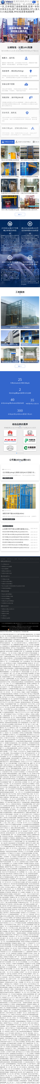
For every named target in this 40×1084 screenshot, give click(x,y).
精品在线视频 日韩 (14, 787)
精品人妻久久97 (20, 997)
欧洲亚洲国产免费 (17, 705)
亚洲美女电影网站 (8, 668)
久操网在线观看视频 (9, 656)
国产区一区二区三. (20, 877)
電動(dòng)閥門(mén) (23, 559)
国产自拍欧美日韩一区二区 (32, 753)
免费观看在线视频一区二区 (20, 644)
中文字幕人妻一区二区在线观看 (19, 826)
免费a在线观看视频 (32, 895)
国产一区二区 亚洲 (15, 673)
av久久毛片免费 (31, 992)
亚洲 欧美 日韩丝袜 (7, 836)
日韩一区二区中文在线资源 (12, 970)
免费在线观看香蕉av (19, 812)
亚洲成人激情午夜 (23, 716)
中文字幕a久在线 (13, 928)
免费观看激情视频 (31, 877)
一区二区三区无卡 (34, 902)
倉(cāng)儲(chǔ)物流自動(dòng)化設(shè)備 (13, 586)
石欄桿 (15, 559)
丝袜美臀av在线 (21, 856)
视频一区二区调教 (28, 1057)
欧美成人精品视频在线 (6, 770)
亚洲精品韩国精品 (31, 687)
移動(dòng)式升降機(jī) (8, 600)
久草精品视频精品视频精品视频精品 (23, 658)
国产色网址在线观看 (29, 904)
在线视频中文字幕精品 (8, 838)
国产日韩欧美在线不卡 (7, 755)
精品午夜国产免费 (24, 928)
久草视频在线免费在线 (6, 694)
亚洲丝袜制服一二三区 (22, 641)
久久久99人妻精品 (33, 962)
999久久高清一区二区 (30, 795)
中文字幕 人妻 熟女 (21, 656)
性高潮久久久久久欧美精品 (28, 912)
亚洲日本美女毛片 (21, 860)
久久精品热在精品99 (29, 1062)
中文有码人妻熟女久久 (11, 887)
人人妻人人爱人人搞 (33, 872)
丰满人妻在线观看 (32, 807)
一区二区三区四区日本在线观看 (13, 789)
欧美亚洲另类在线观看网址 (16, 1055)
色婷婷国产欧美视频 (19, 699)
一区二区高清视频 (33, 1016)
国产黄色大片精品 (33, 765)
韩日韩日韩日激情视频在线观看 (19, 884)
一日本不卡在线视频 (22, 967)
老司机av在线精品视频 (26, 733)
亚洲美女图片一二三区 (32, 648)
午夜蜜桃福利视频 (13, 688)
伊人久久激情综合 (10, 727)
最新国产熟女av (9, 867)
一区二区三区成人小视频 (14, 653)
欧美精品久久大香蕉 (9, 1004)
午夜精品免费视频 (22, 663)
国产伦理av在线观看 (31, 882)
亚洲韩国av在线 (24, 862)
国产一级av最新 (12, 996)
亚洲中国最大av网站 (22, 1026)
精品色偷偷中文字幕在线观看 (17, 843)
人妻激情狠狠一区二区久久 (9, 716)
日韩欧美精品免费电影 (17, 682)
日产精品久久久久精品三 (14, 853)
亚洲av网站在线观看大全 (18, 1035)
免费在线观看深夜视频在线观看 (17, 960)
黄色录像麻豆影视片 (16, 768)
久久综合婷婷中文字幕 (10, 924)
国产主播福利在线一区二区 (7, 717)
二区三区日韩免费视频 (32, 828)
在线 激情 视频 (13, 763)
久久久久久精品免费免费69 (22, 999)
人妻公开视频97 (8, 744)
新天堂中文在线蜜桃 (7, 724)
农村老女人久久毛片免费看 (25, 851)
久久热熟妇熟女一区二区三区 (10, 729)
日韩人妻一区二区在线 (27, 1065)
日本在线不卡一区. (5, 687)
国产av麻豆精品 (9, 790)
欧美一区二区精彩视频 (26, 651)
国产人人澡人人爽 (33, 724)
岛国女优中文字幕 (30, 755)
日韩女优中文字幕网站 (28, 783)
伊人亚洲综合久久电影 (10, 663)
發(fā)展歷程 (5, 568)
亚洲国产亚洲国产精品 (33, 751)
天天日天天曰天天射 (31, 760)
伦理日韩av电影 (17, 904)
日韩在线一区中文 (34, 914)
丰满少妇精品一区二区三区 (25, 739)
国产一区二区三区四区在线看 (31, 756)
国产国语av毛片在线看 (8, 1021)
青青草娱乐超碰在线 (28, 789)
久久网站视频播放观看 (11, 748)
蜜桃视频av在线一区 (25, 940)
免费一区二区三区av (11, 848)
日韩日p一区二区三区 (11, 948)
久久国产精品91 (23, 797)
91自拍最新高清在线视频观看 (30, 824)
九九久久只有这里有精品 (9, 719)
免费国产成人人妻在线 (20, 744)
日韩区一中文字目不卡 (19, 751)
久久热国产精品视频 (31, 1075)
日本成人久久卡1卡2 (26, 761)
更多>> (20, 366)
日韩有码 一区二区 (5, 829)
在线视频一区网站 (28, 700)
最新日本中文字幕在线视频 (24, 901)
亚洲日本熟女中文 (7, 875)
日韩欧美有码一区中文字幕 (27, 704)
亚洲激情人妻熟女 (17, 943)
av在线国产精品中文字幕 (28, 785)
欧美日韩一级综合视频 (10, 901)
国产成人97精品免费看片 (18, 648)
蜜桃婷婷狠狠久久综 (21, 765)
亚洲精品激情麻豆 (10, 1070)
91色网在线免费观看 (21, 1028)
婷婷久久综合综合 (23, 996)
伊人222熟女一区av (32, 685)
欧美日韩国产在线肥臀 (12, 651)
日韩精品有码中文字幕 (11, 982)
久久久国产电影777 (15, 671)
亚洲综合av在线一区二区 (20, 873)
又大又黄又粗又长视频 (18, 882)
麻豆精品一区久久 (33, 1033)
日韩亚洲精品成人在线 (25, 819)
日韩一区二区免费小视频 (22, 727)
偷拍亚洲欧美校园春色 (27, 958)
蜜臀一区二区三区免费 (24, 887)
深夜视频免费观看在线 (13, 1079)
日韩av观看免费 (21, 719)
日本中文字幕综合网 (23, 948)
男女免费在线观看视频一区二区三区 (22, 945)
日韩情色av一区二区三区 (15, 936)
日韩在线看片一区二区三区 (17, 760)
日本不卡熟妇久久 (5, 828)
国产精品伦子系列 (12, 870)
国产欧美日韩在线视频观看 (25, 833)
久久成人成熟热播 (33, 806)
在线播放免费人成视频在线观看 (30, 802)
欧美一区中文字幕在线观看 (20, 899)
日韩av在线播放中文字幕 (17, 753)
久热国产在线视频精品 (32, 692)
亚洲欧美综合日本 (23, 902)
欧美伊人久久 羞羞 (28, 829)
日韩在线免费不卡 (12, 739)
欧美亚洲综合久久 (5, 826)
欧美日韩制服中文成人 (22, 707)
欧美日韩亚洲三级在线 (24, 909)
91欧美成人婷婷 (21, 1063)
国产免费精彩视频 (8, 695)
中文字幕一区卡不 (22, 823)
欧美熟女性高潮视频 (9, 806)
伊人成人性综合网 (10, 707)
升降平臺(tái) (10, 559)
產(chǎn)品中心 (5, 576)
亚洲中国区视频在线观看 (30, 906)
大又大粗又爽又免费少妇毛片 (20, 655)
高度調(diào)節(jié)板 (7, 603)
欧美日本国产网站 (33, 1074)
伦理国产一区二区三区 (23, 821)
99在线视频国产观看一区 (12, 704)
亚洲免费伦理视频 (17, 845)
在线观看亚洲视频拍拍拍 (24, 736)
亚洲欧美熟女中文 (23, 870)
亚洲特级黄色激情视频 (11, 722)
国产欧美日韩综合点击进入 (14, 906)
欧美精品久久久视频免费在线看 (11, 646)
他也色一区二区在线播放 (11, 733)
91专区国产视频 (25, 1079)
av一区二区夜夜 (19, 790)
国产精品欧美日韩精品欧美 (29, 775)
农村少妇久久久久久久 (23, 746)
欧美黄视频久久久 (7, 863)
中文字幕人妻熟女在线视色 (19, 946)
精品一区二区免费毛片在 (18, 690)
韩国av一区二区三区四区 (11, 1011)
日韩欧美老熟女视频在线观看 (24, 741)
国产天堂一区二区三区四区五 (19, 1067)
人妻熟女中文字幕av (14, 785)
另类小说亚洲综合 (23, 743)
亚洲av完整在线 (8, 658)
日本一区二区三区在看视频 (21, 938)
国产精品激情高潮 (20, 711)
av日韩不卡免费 (10, 1052)
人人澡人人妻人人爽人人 (9, 823)
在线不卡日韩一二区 (14, 979)
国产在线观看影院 (23, 722)
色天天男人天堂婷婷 (14, 702)
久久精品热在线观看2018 (14, 926)
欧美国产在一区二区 (27, 1024)
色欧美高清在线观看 (11, 851)
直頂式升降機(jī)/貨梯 (7, 596)
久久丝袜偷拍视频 (11, 967)
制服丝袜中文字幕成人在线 (24, 817)
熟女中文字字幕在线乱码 (9, 872)
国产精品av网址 (30, 1041)
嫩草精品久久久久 (17, 865)
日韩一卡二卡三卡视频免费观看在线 (16, 683)
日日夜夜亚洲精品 (18, 1001)
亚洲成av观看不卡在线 (24, 816)
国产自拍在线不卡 (29, 911)
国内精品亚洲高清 (26, 702)
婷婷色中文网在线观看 (16, 1057)
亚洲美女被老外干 (11, 736)
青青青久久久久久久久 (8, 997)
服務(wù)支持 (5, 606)
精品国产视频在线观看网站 (10, 773)
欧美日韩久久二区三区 (21, 1033)
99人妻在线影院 (20, 778)
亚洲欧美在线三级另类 (16, 1072)
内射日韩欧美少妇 (33, 879)
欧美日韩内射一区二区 (21, 724)
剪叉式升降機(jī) (6, 598)
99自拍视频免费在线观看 (13, 941)
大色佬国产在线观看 (12, 1080)
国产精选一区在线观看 (21, 1074)
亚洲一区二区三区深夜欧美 (30, 768)
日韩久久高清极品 (11, 1026)
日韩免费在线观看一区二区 (27, 670)
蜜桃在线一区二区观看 (18, 892)
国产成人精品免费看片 (27, 979)
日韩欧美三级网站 (32, 1004)
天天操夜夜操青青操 (7, 712)
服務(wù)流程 (5, 611)
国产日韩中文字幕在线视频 (29, 653)
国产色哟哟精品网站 (31, 875)
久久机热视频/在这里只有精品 (8, 880)
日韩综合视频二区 (20, 841)
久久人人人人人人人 (10, 850)
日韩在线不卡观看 (32, 860)
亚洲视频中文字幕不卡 (9, 734)
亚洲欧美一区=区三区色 (20, 694)
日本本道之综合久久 (8, 841)
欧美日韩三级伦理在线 (6, 873)
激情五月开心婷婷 (31, 843)
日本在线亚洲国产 (15, 680)
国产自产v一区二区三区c (16, 911)
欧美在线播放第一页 (31, 699)
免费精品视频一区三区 (12, 678)
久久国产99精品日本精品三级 (12, 721)
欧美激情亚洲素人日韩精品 (14, 1043)
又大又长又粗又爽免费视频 (30, 936)
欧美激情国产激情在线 (27, 646)
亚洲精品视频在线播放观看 (22, 668)
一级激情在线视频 (5, 758)
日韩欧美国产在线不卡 (6, 1041)
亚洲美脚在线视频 (15, 839)
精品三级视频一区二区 (25, 773)
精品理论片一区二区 (5, 1018)
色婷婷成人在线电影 (16, 953)
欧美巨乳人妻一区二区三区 (15, 665)
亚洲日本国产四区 (26, 855)
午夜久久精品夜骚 (28, 705)
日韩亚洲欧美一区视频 (20, 836)
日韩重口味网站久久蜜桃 (19, 1009)
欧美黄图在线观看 (17, 756)
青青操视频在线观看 (16, 1062)
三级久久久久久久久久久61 (22, 712)
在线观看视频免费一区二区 (7, 807)
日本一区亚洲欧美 (25, 661)
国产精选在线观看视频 (26, 931)
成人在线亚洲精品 (31, 841)
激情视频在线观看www (21, 695)
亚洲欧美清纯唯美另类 (24, 868)
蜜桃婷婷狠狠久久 (7, 677)
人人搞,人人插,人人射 (19, 1075)
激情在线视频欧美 (15, 761)
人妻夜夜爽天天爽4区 (32, 951)
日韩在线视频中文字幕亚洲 (28, 977)
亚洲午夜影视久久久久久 (7, 923)
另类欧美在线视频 (27, 853)
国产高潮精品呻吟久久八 (18, 687)
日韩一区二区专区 (5, 692)
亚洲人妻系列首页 (31, 838)
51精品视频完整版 (27, 804)
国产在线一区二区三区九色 (30, 750)
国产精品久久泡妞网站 (27, 929)
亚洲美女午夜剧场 (8, 957)
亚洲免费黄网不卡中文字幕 (13, 1024)
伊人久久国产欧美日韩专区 (16, 660)
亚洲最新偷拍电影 (21, 1004)
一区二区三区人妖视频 (11, 816)
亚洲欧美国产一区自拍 (10, 746)
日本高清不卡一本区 (9, 885)
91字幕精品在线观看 (20, 923)
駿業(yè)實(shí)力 (6, 561)
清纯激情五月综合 (27, 731)
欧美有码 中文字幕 (33, 780)
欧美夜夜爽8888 (29, 682)
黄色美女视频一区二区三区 (29, 671)
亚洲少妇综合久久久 (9, 765)
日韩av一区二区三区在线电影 (12, 1069)
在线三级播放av (29, 985)
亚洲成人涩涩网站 (30, 790)
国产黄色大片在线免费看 (16, 777)
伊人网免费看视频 (20, 889)
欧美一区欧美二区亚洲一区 (17, 991)
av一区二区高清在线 (29, 665)
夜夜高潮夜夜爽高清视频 (20, 780)
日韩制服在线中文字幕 (18, 666)
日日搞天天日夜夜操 (18, 772)
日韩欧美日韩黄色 (16, 804)
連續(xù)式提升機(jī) (7, 583)
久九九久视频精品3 (9, 711)
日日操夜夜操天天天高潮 (11, 1050)
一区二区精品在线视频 (13, 855)
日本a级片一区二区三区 (6, 938)
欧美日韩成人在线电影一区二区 (22, 770)
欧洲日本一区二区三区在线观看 (11, 929)
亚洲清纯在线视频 (15, 912)
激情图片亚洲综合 (29, 863)
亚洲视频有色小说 (24, 1050)
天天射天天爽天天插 (30, 660)
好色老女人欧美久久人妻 (11, 1031)
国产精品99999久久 (10, 821)
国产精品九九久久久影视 (23, 1052)
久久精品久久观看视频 (11, 1030)
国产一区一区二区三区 (32, 921)
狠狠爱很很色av (20, 838)
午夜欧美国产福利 (10, 933)
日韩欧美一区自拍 (33, 880)
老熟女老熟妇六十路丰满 (25, 848)
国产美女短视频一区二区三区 (12, 968)
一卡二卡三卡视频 (24, 1019)
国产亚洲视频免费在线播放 (20, 677)
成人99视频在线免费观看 (10, 1007)
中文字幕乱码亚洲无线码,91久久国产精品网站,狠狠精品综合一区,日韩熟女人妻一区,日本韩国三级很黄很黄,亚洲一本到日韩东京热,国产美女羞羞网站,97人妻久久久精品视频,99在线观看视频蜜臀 (20, 636)
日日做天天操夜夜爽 (11, 868)
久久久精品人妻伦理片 (32, 690)
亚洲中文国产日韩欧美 (31, 989)
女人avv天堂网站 (25, 721)
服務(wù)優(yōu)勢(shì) (8, 609)
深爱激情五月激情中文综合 (28, 680)
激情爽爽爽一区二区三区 (7, 1074)
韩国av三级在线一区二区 (23, 800)
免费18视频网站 (20, 921)
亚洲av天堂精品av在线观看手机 (30, 941)
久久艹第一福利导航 (12, 670)
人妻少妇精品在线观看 (11, 902)
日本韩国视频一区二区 (6, 699)
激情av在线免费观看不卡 (20, 1016)
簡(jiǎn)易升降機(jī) (7, 594)
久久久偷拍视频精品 (16, 1077)
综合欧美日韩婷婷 (34, 826)
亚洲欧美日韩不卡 (34, 643)
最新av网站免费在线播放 (18, 828)
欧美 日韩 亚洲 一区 (20, 685)
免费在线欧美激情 (31, 812)
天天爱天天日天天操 (9, 738)
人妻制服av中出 (16, 950)
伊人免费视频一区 (22, 872)
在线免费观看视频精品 (6, 639)
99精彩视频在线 (19, 989)
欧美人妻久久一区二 (28, 926)
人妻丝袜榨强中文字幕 (23, 1048)
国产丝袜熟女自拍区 (21, 879)
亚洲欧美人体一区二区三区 (17, 897)
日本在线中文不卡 (29, 1001)
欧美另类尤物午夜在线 (9, 778)
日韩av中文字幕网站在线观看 (13, 824)
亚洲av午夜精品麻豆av (11, 1019)
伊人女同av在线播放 (19, 1041)
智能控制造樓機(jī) (6, 588)
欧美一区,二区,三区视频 (26, 678)
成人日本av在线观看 (21, 806)
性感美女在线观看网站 (12, 1047)
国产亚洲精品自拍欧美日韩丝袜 (22, 918)
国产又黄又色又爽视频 (6, 767)
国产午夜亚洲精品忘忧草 (20, 955)
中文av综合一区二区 (25, 858)
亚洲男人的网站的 (32, 683)
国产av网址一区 (13, 980)
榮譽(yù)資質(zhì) (6, 571)
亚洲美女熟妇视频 (34, 697)
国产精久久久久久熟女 (8, 697)
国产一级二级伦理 (15, 1065)
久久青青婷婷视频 (14, 661)
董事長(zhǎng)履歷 (7, 566)
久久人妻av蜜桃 (4, 753)
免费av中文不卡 (14, 1058)
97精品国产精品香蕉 (21, 885)
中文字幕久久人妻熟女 (23, 714)
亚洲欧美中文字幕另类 (6, 904)
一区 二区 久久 (33, 641)
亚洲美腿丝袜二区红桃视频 (20, 639)
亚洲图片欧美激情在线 (11, 743)
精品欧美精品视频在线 (26, 1031)
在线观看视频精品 (7, 1016)
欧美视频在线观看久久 (18, 951)
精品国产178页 (27, 831)
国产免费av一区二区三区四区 (18, 809)
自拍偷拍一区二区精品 (10, 856)
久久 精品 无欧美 (25, 1069)
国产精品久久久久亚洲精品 (20, 935)
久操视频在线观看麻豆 (8, 860)
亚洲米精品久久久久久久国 (19, 726)
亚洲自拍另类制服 (21, 717)
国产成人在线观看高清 (26, 787)
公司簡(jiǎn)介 (5, 564)
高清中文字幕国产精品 (24, 748)
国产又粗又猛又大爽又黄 (26, 688)
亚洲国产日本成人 (28, 953)
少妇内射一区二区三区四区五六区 (22, 814)
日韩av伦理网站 (29, 799)
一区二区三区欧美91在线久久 (19, 643)
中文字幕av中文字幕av (6, 649)
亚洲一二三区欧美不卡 (29, 943)
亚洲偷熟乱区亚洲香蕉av (17, 1053)
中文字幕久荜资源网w (15, 731)
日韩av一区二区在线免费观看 (25, 924)
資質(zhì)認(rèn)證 (7, 573)
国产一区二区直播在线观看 (18, 834)
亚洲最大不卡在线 (30, 963)
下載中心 (4, 615)
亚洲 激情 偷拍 (14, 797)
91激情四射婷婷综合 (24, 1038)
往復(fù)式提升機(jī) (7, 581)
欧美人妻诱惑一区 (10, 641)
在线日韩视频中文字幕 (15, 775)
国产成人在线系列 (12, 974)
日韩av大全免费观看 (20, 867)
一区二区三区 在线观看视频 (16, 799)
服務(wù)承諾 (5, 613)
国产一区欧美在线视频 (21, 811)
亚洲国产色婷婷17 (16, 829)
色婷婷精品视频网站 (5, 726)
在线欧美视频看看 (24, 729)
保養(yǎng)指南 (6, 618)
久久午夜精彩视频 (21, 734)
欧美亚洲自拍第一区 (11, 833)
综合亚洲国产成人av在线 (10, 709)
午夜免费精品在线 (29, 1055)
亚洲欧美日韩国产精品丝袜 (19, 907)
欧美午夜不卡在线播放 (16, 675)
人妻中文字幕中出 (10, 1028)
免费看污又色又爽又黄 (15, 987)
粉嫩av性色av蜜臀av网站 (7, 916)
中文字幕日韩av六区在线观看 (24, 738)
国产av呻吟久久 (17, 750)
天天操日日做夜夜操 (18, 875)
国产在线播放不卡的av (10, 714)
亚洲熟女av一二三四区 (24, 709)
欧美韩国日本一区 (28, 965)
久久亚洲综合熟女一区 (6, 644)
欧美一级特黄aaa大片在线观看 (21, 1036)
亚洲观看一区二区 (31, 892)
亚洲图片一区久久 (5, 768)
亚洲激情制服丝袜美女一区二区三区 (24, 649)
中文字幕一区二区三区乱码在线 (12, 783)
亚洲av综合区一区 (9, 889)
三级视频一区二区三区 (24, 982)
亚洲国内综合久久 (27, 758)
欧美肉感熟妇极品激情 (16, 1060)
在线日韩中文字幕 (7, 772)
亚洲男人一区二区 (19, 755)
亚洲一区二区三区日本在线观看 (24, 1070)
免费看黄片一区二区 (16, 700)
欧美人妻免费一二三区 (6, 751)
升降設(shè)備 (5, 579)
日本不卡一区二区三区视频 (9, 1040)
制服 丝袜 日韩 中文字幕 (9, 794)
